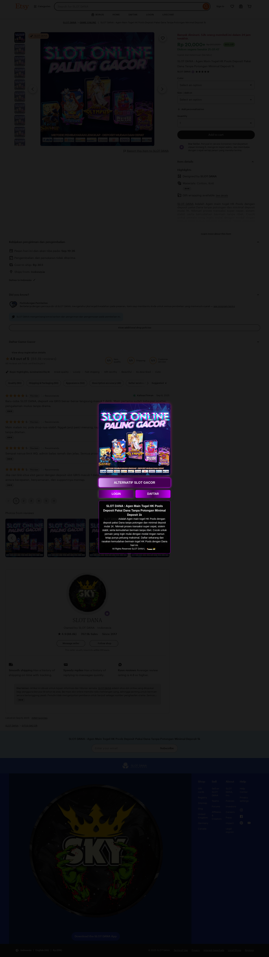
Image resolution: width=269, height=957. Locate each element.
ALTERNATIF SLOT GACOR (134, 482)
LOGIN (116, 493)
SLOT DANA (111, 518)
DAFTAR (153, 493)
